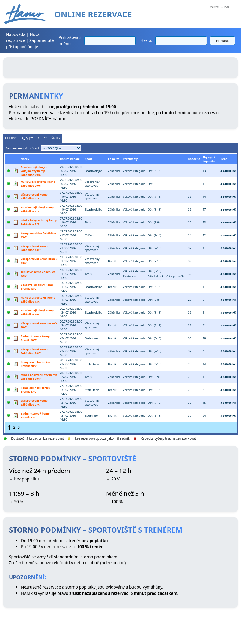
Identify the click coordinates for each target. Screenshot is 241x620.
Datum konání (70, 159)
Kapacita (194, 159)
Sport (88, 159)
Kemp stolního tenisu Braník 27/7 (35, 390)
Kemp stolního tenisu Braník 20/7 (35, 364)
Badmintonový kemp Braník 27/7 (35, 415)
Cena (223, 159)
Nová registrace (23, 37)
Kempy (27, 138)
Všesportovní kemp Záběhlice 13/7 (34, 248)
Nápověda (15, 34)
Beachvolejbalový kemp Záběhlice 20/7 (37, 312)
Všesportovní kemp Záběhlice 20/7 (34, 351)
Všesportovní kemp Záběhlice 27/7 (34, 402)
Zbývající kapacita (209, 159)
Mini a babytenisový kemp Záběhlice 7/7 (39, 222)
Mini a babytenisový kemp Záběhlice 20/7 (39, 377)
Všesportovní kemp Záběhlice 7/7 (34, 196)
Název (25, 159)
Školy (55, 138)
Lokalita (113, 159)
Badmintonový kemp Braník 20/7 (35, 338)
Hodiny (11, 138)
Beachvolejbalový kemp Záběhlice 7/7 (37, 209)
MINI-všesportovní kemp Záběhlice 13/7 (38, 299)
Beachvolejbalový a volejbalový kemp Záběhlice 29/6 (34, 171)
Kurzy (42, 138)
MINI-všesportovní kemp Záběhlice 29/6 (38, 183)
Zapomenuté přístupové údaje (30, 43)
